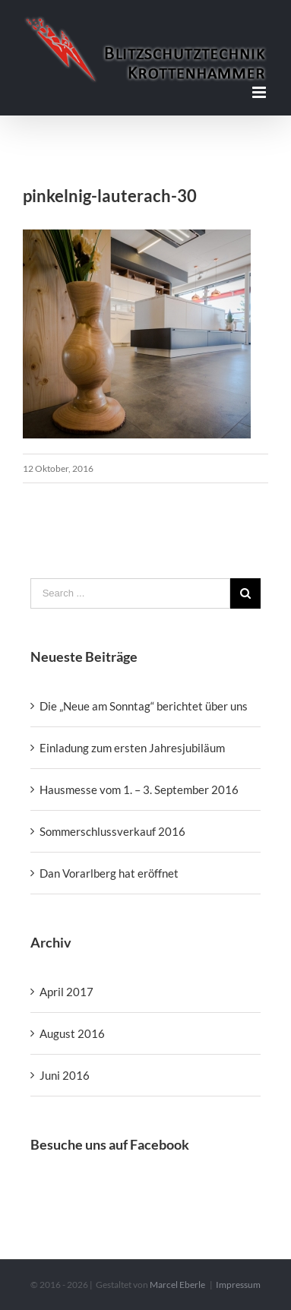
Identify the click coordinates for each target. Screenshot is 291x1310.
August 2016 (72, 1033)
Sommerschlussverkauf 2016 (112, 831)
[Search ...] (130, 593)
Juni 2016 (65, 1075)
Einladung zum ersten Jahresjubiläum (132, 748)
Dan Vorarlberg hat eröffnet (109, 873)
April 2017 (66, 991)
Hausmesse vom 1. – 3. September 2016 (139, 789)
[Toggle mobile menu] (260, 92)
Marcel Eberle (177, 1284)
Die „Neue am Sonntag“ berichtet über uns (144, 706)
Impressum (238, 1284)
